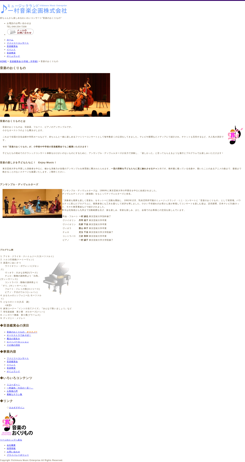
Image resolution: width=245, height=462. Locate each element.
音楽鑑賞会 (12, 46)
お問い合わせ (13, 452)
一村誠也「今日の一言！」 (20, 388)
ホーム (10, 40)
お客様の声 (12, 391)
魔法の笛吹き (13, 338)
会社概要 (11, 445)
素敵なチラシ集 (14, 394)
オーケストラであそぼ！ (19, 335)
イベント (11, 49)
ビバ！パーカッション (18, 342)
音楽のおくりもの (22, 332)
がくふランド (13, 56)
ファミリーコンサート (18, 43)
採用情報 (11, 448)
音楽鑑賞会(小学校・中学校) (24, 61)
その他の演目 (13, 345)
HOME (3, 61)
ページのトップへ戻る (11, 440)
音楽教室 (11, 53)
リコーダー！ (13, 384)
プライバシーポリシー (18, 455)
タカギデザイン (16, 407)
